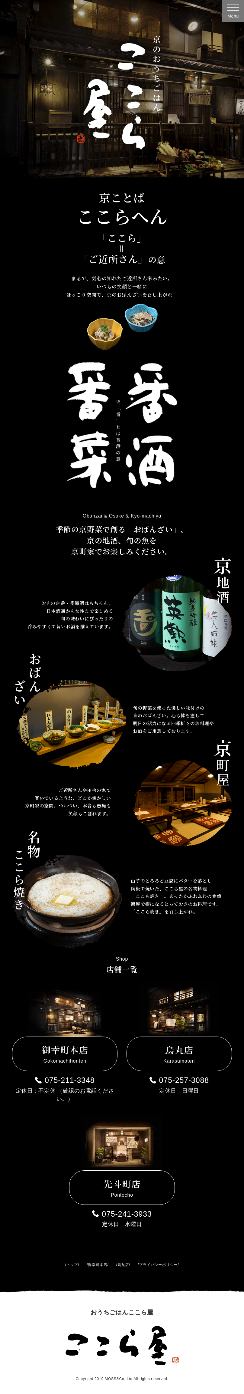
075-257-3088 (184, 1080)
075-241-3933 (127, 1214)
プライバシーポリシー (158, 1265)
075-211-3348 (70, 1080)
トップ (72, 1265)
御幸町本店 (97, 1265)
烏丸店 (123, 1265)
